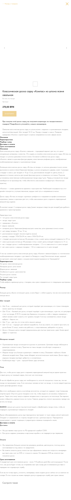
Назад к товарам (11, 4)
